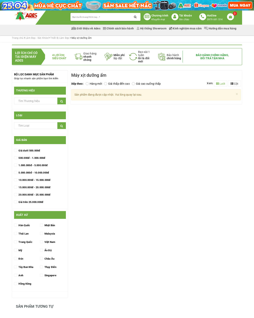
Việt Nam (49, 241)
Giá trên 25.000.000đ (30, 202)
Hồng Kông (24, 283)
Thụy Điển (50, 267)
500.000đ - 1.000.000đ (31, 157)
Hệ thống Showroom (151, 28)
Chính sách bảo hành (118, 28)
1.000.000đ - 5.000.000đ (33, 165)
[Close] (237, 94)
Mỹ (20, 250)
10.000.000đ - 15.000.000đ (34, 179)
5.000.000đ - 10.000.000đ (33, 172)
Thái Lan (23, 233)
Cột (234, 83)
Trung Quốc (25, 241)
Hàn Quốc (24, 225)
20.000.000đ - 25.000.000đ (34, 194)
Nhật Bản (49, 225)
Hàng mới (94, 83)
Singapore (50, 275)
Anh (20, 275)
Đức (20, 258)
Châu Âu (49, 258)
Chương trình (159, 15)
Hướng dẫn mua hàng (220, 28)
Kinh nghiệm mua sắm (185, 28)
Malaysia (49, 233)
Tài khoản (185, 15)
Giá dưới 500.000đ (29, 150)
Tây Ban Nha (25, 267)
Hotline (212, 15)
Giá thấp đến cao (117, 83)
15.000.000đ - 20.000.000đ (34, 187)
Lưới (220, 83)
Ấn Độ (48, 250)
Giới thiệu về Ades (86, 28)
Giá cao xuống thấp (146, 83)
